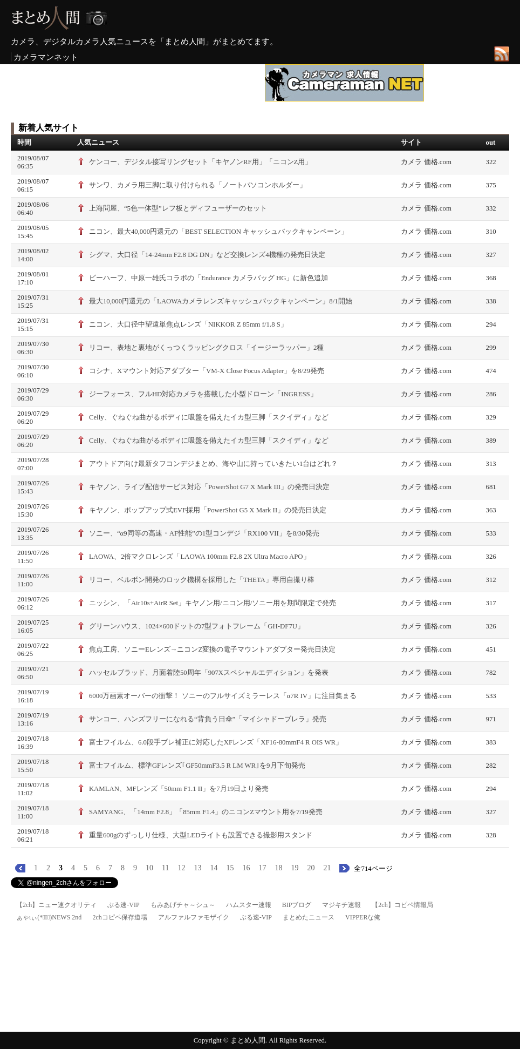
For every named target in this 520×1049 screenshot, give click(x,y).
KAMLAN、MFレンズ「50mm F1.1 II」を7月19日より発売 (179, 789)
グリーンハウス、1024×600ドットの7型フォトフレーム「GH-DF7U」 (196, 626)
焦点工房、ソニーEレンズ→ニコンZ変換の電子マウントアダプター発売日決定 (212, 649)
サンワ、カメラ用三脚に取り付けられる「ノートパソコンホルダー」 (197, 185)
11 (165, 868)
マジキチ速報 (341, 905)
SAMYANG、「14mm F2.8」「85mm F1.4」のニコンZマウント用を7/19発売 (206, 812)
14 (213, 868)
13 (197, 868)
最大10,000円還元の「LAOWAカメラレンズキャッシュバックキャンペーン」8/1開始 (220, 301)
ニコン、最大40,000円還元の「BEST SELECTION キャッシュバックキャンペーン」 (218, 231)
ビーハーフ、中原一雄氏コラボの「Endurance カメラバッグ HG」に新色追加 (209, 278)
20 (310, 868)
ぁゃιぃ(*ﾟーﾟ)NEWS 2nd (48, 917)
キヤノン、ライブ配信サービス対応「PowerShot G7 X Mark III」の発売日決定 (209, 487)
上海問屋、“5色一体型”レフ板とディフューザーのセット (178, 208)
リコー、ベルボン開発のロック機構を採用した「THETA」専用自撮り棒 (201, 580)
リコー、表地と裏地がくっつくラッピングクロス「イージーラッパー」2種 (206, 347)
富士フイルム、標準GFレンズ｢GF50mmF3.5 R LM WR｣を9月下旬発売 (197, 765)
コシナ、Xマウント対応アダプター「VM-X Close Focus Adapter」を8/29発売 (206, 371)
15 (230, 868)
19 (294, 868)
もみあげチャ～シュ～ (182, 905)
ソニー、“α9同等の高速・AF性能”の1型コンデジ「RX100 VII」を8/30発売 (204, 533)
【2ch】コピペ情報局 (402, 905)
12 (181, 868)
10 (149, 868)
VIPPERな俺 (362, 917)
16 (246, 868)
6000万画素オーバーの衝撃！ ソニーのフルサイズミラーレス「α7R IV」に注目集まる (223, 696)
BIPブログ (297, 905)
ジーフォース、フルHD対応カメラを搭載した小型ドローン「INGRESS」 (203, 394)
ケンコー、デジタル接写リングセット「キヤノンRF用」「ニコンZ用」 (200, 162)
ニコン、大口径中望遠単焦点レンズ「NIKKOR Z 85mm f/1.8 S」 (188, 324)
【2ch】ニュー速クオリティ (56, 905)
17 (262, 868)
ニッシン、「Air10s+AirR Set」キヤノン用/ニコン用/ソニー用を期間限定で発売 (212, 603)
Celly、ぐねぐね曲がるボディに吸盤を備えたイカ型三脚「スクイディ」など (209, 417)
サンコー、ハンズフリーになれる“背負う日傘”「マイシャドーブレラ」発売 (207, 719)
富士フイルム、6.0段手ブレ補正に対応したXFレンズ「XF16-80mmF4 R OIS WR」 (216, 742)
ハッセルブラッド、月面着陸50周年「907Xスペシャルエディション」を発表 (209, 672)
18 (278, 868)
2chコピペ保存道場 (119, 917)
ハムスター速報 (248, 905)
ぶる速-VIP (123, 905)
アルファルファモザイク (193, 917)
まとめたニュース (308, 917)
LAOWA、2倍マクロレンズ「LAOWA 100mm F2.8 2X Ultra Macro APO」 (199, 556)
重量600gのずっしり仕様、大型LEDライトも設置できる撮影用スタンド (200, 835)
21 (327, 868)
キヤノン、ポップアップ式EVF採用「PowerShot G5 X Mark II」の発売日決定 (207, 510)
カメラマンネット (45, 57)
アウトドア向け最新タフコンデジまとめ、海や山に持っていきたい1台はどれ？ (213, 464)
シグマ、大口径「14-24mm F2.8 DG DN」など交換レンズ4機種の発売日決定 (207, 255)
